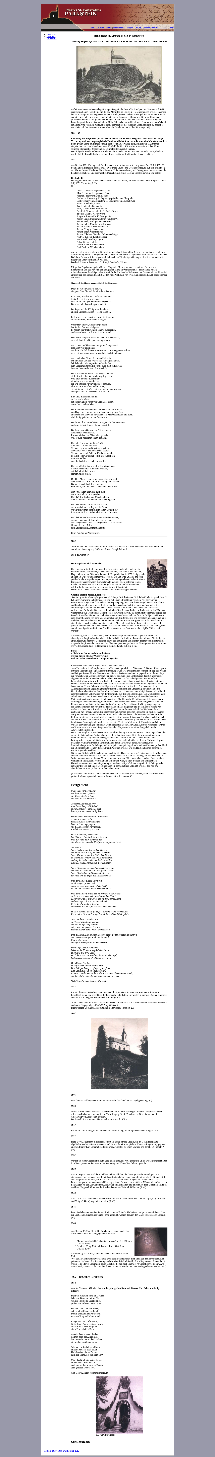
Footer (171, 28)
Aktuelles (100, 28)
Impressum (57, 1451)
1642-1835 (51, 34)
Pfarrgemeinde (119, 28)
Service (108, 28)
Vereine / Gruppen (142, 28)
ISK (77, 1451)
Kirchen (130, 28)
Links (165, 28)
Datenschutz (68, 1451)
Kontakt (47, 1451)
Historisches (156, 28)
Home (93, 28)
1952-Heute (51, 39)
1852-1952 (51, 37)
